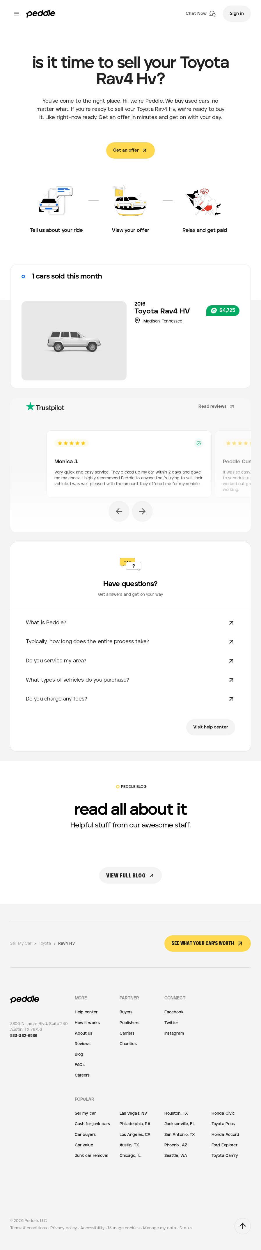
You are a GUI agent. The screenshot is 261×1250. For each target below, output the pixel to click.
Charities (128, 1044)
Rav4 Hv (66, 944)
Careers (82, 1075)
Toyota (147, 311)
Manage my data (159, 1228)
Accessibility (92, 1228)
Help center (86, 1012)
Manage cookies (124, 1228)
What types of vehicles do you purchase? (130, 680)
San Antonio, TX (179, 1135)
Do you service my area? (130, 661)
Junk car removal (91, 1156)
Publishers (129, 1023)
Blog (79, 1054)
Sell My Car (23, 944)
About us (84, 1033)
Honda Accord (225, 1135)
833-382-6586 (24, 1036)
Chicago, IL (130, 1156)
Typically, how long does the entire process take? (130, 642)
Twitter (171, 1023)
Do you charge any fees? (130, 699)
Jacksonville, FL (179, 1124)
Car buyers (85, 1135)
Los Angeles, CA (135, 1135)
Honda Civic (223, 1113)
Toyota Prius (223, 1124)
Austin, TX (129, 1145)
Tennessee (172, 321)
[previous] (119, 511)
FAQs (80, 1065)
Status (186, 1228)
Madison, (152, 321)
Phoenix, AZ (175, 1145)
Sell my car (85, 1113)
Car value (84, 1145)
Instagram (174, 1033)
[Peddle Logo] (40, 13)
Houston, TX (176, 1113)
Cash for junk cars (92, 1124)
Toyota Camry (225, 1156)
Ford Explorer (224, 1145)
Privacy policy (63, 1228)
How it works (87, 1023)
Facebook (174, 1012)
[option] (130, 465)
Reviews (83, 1044)
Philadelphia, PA (135, 1124)
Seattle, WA (175, 1156)
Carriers (127, 1033)
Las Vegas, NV (134, 1113)
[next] (142, 511)
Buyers (126, 1012)
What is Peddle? (130, 623)
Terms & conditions (28, 1228)
